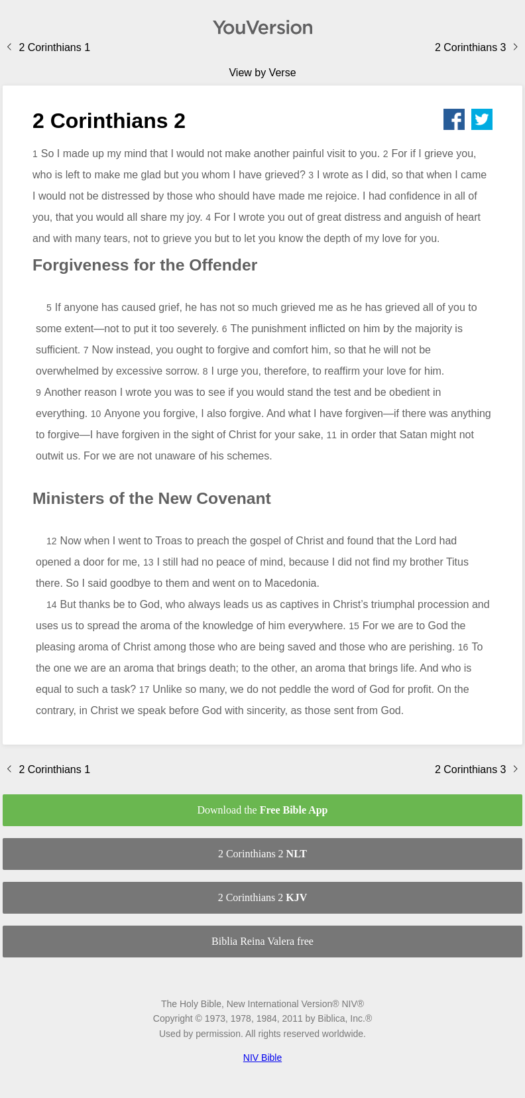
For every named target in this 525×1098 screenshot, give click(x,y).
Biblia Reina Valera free (262, 941)
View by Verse (262, 72)
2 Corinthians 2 (262, 853)
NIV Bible (262, 1057)
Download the (262, 810)
